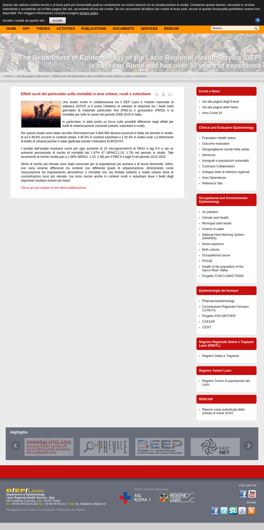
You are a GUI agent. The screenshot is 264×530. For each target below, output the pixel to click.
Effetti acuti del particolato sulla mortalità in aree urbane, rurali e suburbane (86, 94)
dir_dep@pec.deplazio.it (90, 503)
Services (149, 28)
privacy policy (89, 13)
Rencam (171, 28)
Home (11, 28)
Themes (43, 28)
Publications (93, 28)
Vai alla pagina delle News (32, 76)
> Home (8, 76)
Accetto (57, 20)
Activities (65, 28)
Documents (123, 28)
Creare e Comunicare (40, 509)
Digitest (80, 509)
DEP (26, 28)
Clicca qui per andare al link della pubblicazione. (54, 188)
